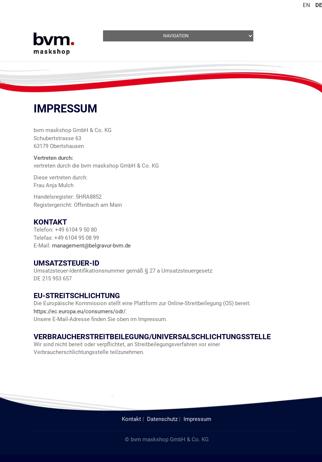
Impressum (197, 419)
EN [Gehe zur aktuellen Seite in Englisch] (306, 5)
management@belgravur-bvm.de (91, 245)
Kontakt (131, 419)
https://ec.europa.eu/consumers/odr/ (80, 311)
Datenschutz (162, 419)
